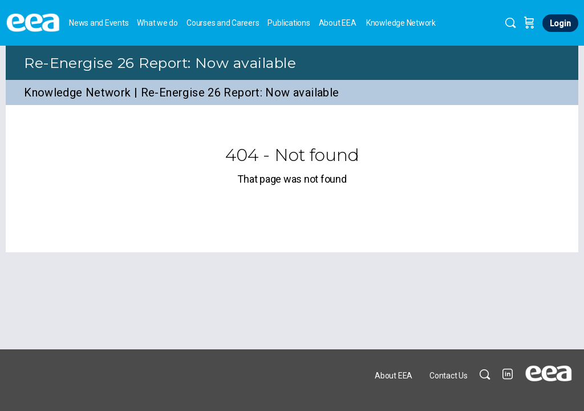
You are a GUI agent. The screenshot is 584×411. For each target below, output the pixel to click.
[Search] (510, 23)
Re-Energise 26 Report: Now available (160, 62)
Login (560, 23)
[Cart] (529, 23)
